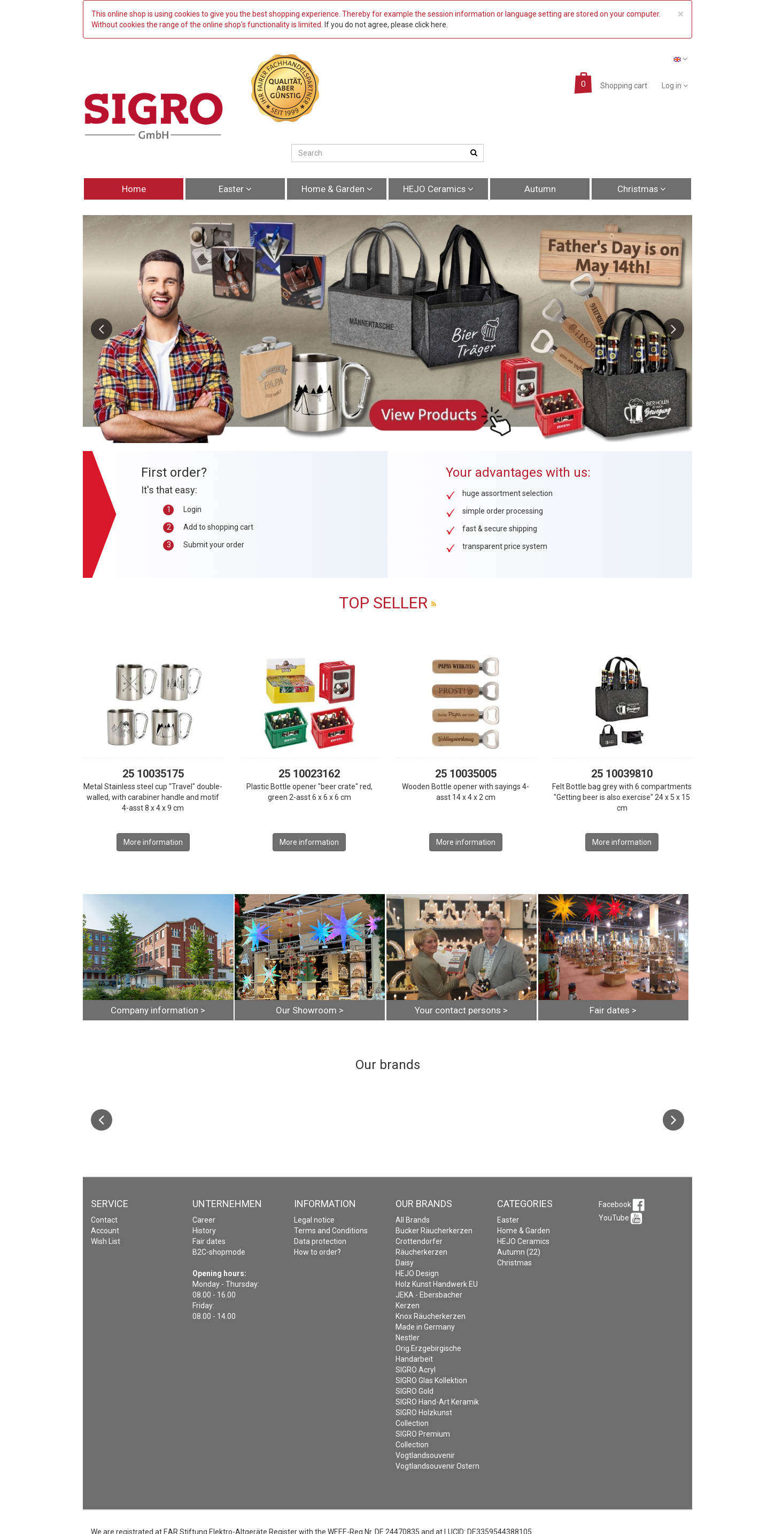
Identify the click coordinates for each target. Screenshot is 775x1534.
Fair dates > (613, 1010)
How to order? (317, 1252)
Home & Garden (337, 189)
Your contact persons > (461, 1010)
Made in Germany (425, 1327)
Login (192, 509)
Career (203, 1220)
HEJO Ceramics (438, 189)
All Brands (413, 1220)
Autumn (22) (518, 1252)
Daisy (405, 1262)
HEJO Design (417, 1273)
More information (153, 842)
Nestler (408, 1337)
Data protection (320, 1241)
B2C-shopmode (218, 1252)
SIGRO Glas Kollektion (431, 1380)
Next (673, 329)
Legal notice (314, 1220)
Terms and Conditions (331, 1230)
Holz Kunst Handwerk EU (437, 1284)
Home (134, 189)
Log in (675, 85)
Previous (101, 329)
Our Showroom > (310, 1010)
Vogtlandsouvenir (425, 1455)
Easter (235, 189)
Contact (104, 1220)
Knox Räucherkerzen (431, 1316)
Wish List (105, 1241)
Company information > (158, 1010)
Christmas (641, 189)
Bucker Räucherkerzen (434, 1230)
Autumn (540, 189)
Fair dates (209, 1241)
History (204, 1230)
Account (105, 1230)
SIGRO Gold (414, 1391)
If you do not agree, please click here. (386, 24)
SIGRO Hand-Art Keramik (437, 1402)
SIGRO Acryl (416, 1369)
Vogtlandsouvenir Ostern (437, 1466)
